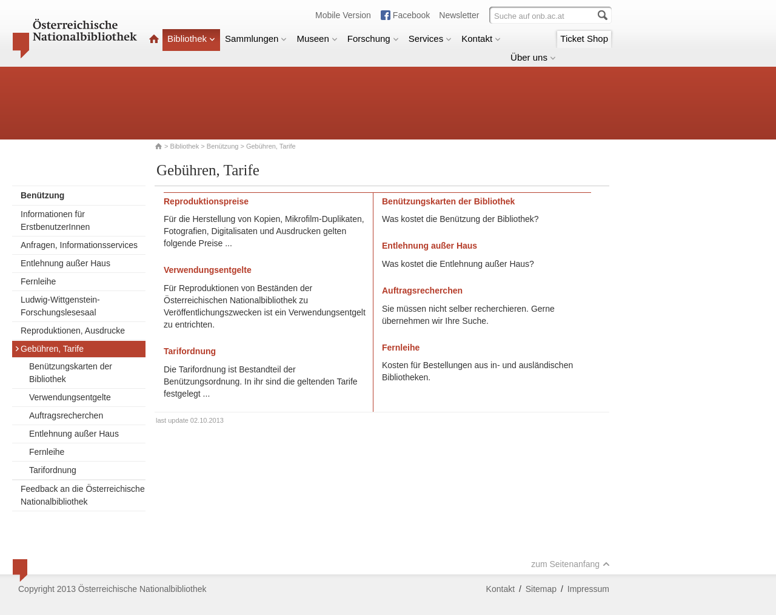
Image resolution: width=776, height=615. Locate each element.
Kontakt (481, 38)
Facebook (411, 15)
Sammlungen (256, 38)
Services (430, 38)
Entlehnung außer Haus (65, 263)
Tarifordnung (52, 470)
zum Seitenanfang (570, 564)
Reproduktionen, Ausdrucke (73, 330)
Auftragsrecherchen (66, 415)
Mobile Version (343, 15)
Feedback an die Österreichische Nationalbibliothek (83, 495)
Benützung (223, 146)
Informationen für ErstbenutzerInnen (55, 220)
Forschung (373, 38)
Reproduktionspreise (206, 201)
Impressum (588, 589)
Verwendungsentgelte (70, 397)
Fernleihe (38, 281)
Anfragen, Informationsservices (79, 245)
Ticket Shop (584, 38)
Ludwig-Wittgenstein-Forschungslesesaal (60, 306)
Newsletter (459, 15)
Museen (316, 38)
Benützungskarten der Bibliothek (70, 372)
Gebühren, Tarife (49, 349)
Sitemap (541, 589)
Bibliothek (191, 38)
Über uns (533, 57)
